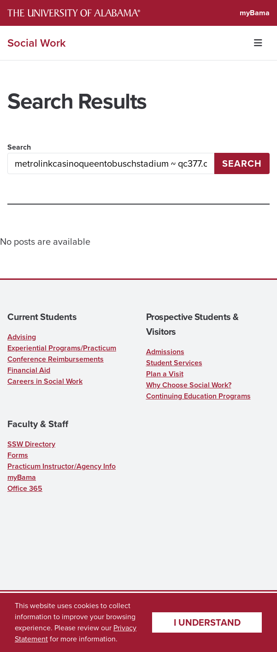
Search (19, 147)
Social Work (36, 43)
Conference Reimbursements (55, 359)
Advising (21, 337)
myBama (255, 12)
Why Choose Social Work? (188, 385)
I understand (207, 622)
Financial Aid (28, 370)
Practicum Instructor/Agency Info (61, 466)
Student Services (174, 362)
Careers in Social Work (45, 381)
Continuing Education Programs (198, 396)
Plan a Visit (164, 373)
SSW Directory (31, 444)
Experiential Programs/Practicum (61, 348)
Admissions (165, 351)
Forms (17, 455)
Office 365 (24, 488)
